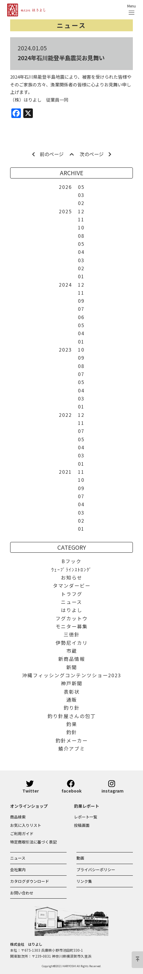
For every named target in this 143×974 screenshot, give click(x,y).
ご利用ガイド (21, 833)
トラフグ (71, 593)
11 (81, 219)
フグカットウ (72, 618)
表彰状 (72, 691)
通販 (71, 699)
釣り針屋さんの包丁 (71, 716)
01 (81, 276)
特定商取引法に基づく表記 (33, 842)
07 (81, 308)
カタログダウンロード (29, 881)
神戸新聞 (71, 683)
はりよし (71, 609)
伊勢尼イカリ (72, 642)
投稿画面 (82, 825)
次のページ (95, 154)
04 (81, 251)
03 (81, 194)
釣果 (71, 724)
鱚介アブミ (71, 748)
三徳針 (72, 634)
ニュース (71, 25)
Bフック (71, 561)
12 (81, 211)
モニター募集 (72, 626)
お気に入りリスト (25, 825)
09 (81, 300)
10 (81, 227)
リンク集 (84, 881)
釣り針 (72, 707)
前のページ (48, 154)
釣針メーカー (72, 740)
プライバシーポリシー (95, 869)
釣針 (71, 732)
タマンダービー (71, 585)
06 (81, 317)
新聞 (71, 667)
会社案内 (18, 869)
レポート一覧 (85, 817)
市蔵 (71, 650)
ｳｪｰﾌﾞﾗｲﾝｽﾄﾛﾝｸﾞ (71, 569)
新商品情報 (71, 658)
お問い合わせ (21, 893)
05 (81, 186)
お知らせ (71, 577)
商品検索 (18, 817)
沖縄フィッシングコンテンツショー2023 (71, 675)
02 (81, 202)
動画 (80, 858)
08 (81, 235)
